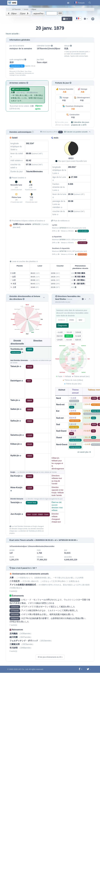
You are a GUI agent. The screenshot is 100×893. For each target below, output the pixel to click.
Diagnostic (62, 325)
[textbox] (78, 18)
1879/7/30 (62, 251)
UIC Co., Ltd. (23, 669)
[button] (90, 2)
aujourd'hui (38, 13)
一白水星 (60, 332)
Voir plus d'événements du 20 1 (50, 657)
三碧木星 (78, 332)
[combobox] (78, 18)
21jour (24, 13)
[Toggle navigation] (68, 3)
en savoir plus (84, 452)
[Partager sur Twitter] (88, 669)
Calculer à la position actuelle (76, 132)
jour (65, 19)
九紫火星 (78, 340)
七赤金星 (60, 340)
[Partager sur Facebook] (79, 669)
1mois (26, 9)
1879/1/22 (36, 224)
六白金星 (78, 336)
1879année (16, 9)
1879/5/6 (62, 239)
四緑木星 (60, 336)
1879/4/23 (62, 228)
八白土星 (69, 340)
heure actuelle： (13, 34)
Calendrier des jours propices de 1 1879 (80, 123)
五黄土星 (69, 336)
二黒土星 (69, 332)
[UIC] (12, 2)
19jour (12, 13)
